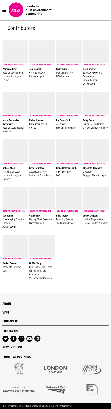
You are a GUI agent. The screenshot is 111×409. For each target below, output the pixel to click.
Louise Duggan (90, 215)
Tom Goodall (35, 69)
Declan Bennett (9, 263)
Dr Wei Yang (35, 263)
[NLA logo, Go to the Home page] (30, 10)
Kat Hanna (7, 215)
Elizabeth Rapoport (92, 168)
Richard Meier (36, 120)
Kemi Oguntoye (36, 168)
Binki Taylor (62, 215)
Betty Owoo (88, 120)
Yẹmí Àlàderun (9, 69)
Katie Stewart (89, 69)
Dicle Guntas (62, 69)
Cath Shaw (34, 215)
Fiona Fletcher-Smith (66, 168)
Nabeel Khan (8, 168)
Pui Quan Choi (63, 120)
